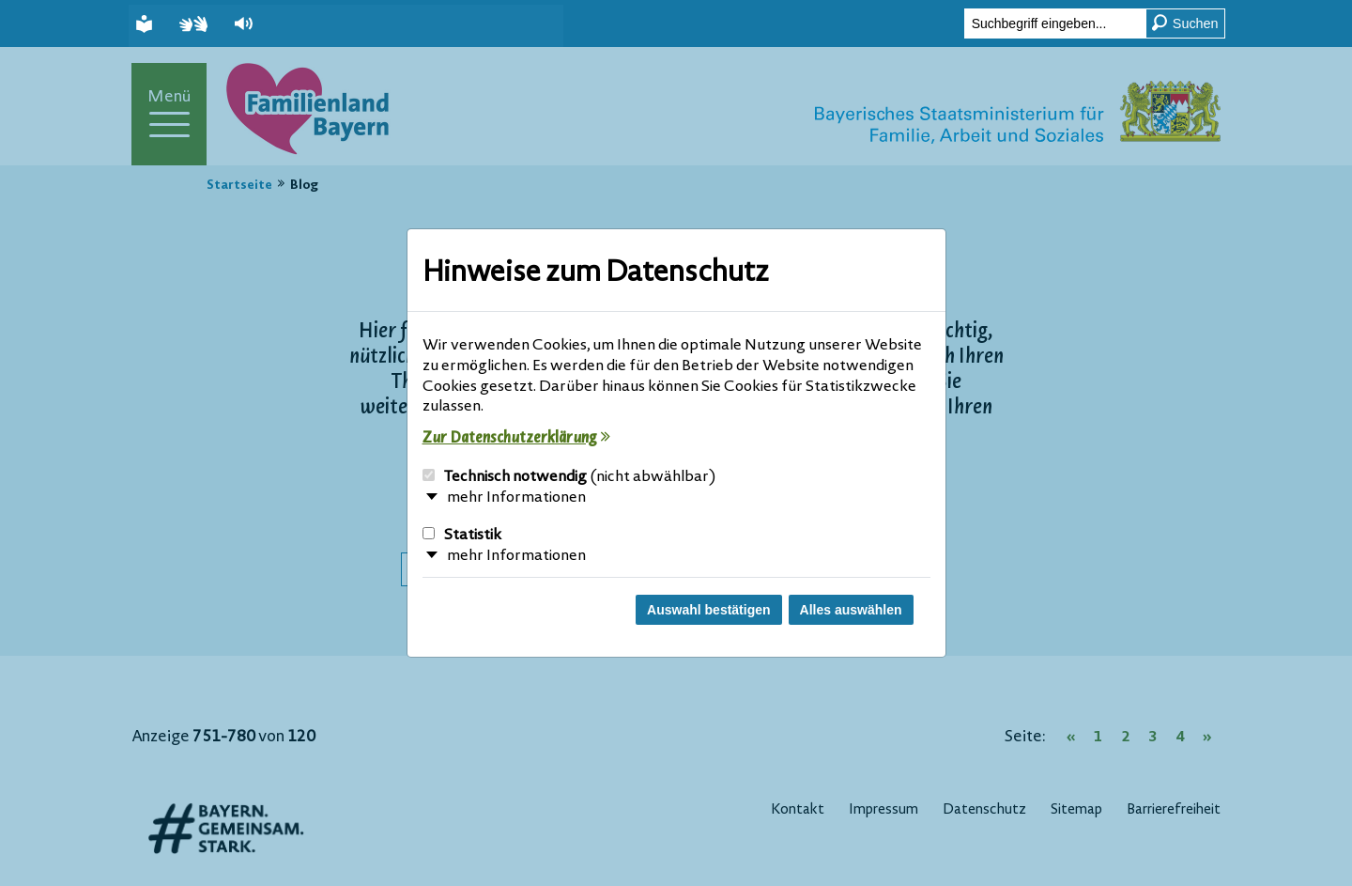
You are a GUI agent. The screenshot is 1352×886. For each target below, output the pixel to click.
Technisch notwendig (569, 477)
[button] (246, 23)
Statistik (461, 535)
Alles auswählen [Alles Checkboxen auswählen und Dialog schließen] (851, 609)
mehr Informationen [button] (516, 497)
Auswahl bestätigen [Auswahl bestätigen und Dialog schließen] (708, 609)
